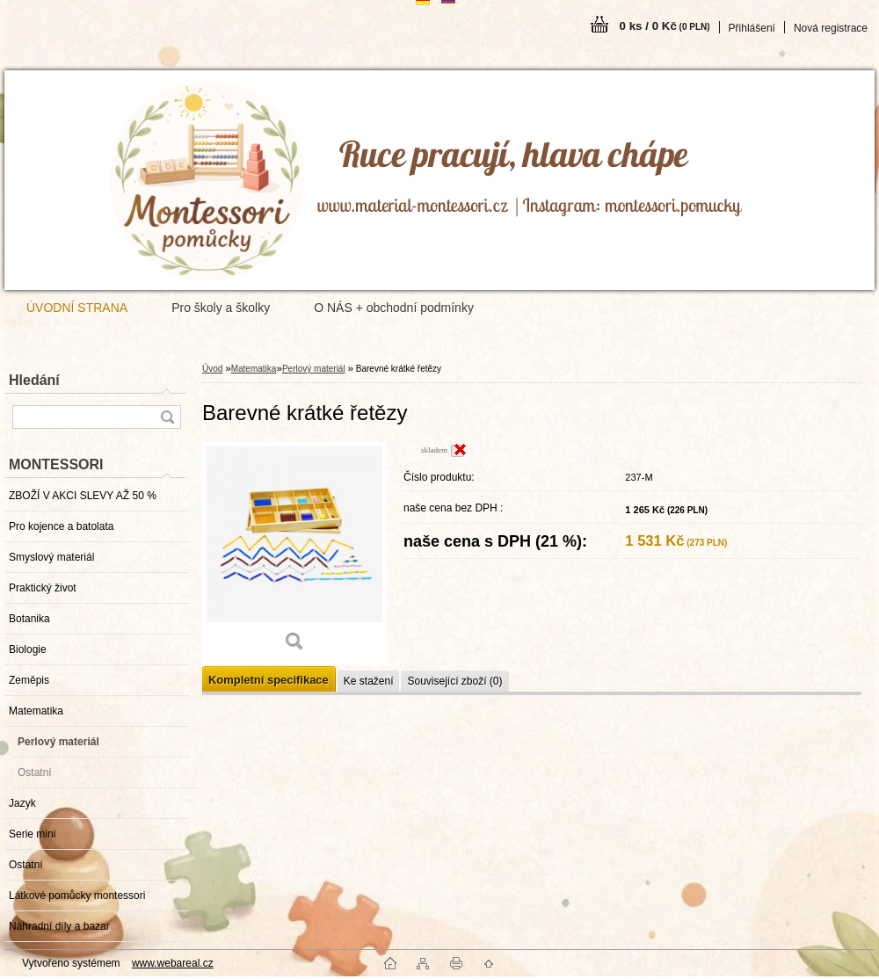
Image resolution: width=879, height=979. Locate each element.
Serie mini (32, 834)
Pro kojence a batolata (61, 526)
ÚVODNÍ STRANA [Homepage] (76, 308)
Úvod (212, 368)
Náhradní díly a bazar (59, 926)
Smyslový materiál (51, 557)
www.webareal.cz (173, 963)
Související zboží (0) (454, 681)
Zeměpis (29, 680)
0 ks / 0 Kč (665, 26)
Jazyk (22, 803)
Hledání (34, 380)
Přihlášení (752, 28)
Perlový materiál (58, 742)
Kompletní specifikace (268, 679)
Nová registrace (831, 28)
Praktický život (42, 588)
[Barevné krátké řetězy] (294, 553)
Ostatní (35, 772)
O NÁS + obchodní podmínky (394, 308)
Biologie (28, 649)
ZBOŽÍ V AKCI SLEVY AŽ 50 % (82, 496)
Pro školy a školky (220, 308)
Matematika (36, 711)
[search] (167, 417)
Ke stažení (369, 681)
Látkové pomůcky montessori (77, 895)
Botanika (29, 619)
